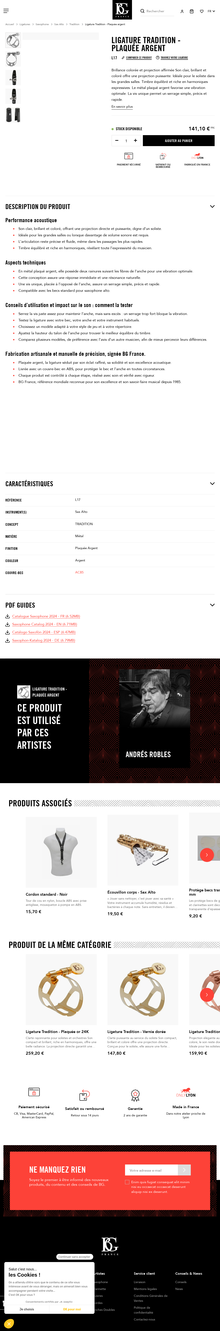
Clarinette (99, 1289)
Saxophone (100, 1282)
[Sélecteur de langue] (211, 11)
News (179, 1289)
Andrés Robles (148, 754)
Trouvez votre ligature (172, 57)
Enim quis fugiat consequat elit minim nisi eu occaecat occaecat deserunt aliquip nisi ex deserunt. (160, 1187)
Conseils (180, 1282)
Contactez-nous (144, 1319)
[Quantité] (126, 141)
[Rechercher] (157, 11)
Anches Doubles (104, 1310)
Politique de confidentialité (143, 1310)
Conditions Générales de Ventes (151, 1298)
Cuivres (98, 1296)
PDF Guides (110, 605)
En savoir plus (122, 106)
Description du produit (110, 206)
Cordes (97, 1303)
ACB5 (79, 572)
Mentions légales (145, 1289)
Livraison (139, 1282)
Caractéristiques (110, 484)
